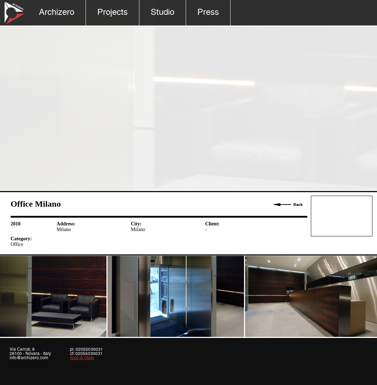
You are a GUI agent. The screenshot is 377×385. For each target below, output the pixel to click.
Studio (162, 12)
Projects (112, 12)
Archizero (56, 12)
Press (208, 12)
